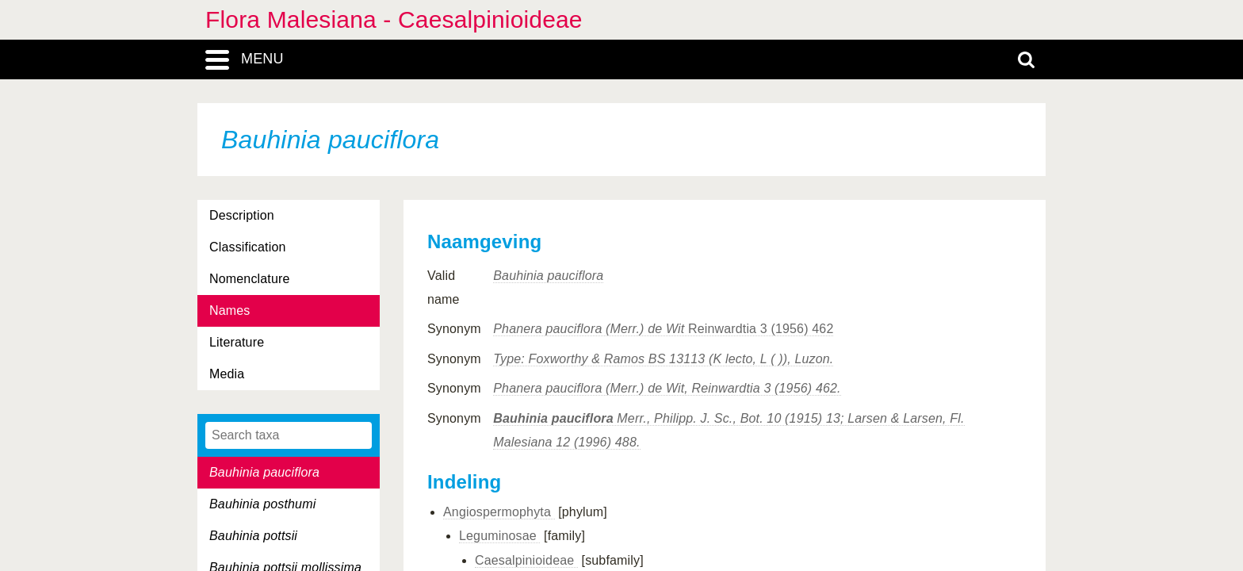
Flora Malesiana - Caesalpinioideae (394, 19)
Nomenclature (249, 279)
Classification (247, 247)
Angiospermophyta (499, 512)
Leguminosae (499, 535)
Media (226, 374)
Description (241, 215)
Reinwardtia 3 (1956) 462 (663, 328)
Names (229, 310)
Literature (236, 342)
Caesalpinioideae (526, 560)
